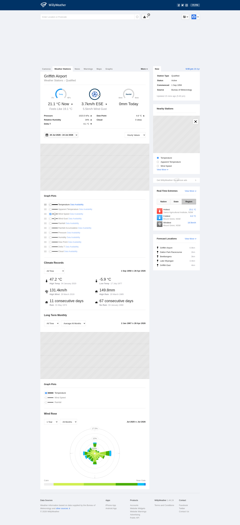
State (175, 201)
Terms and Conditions (164, 505)
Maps (99, 69)
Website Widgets (137, 508)
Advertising (135, 514)
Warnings (88, 69)
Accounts (134, 505)
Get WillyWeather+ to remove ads (172, 180)
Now (157, 69)
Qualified (71, 80)
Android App (111, 508)
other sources (62, 508)
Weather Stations (62, 69)
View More (161, 169)
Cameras (46, 69)
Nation (163, 201)
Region (188, 201)
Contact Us (184, 511)
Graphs (109, 69)
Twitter (182, 508)
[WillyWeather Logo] (55, 5)
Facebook (183, 505)
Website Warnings (138, 511)
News (77, 69)
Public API (134, 518)
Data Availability (76, 205)
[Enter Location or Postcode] (90, 17)
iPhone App (111, 505)
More (143, 69)
